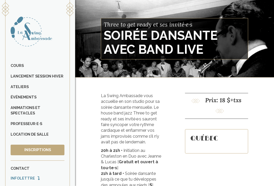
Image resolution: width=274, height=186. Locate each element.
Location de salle (30, 134)
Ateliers (20, 86)
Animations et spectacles (25, 110)
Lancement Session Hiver (37, 76)
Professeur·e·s (26, 123)
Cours (17, 65)
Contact (20, 168)
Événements (23, 97)
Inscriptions (37, 150)
